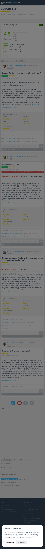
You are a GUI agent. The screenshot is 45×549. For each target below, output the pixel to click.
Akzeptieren (21, 542)
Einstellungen (10, 542)
